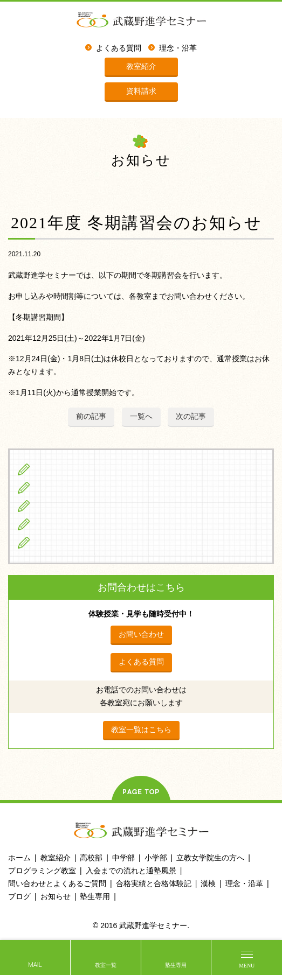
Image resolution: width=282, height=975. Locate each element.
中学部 (123, 857)
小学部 (156, 857)
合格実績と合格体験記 (153, 883)
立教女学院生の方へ (72, 524)
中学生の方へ (60, 487)
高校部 (91, 857)
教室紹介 (141, 66)
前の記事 (91, 416)
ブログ (48, 542)
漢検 (208, 883)
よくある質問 (118, 48)
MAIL (35, 965)
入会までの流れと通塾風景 (131, 870)
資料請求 (141, 91)
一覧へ (141, 416)
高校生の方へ (60, 505)
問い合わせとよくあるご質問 (57, 883)
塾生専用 (176, 965)
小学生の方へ (60, 469)
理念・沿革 (178, 48)
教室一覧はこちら (141, 729)
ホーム (19, 857)
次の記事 (191, 416)
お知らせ (55, 896)
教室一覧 (105, 965)
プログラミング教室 (42, 870)
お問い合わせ (141, 634)
